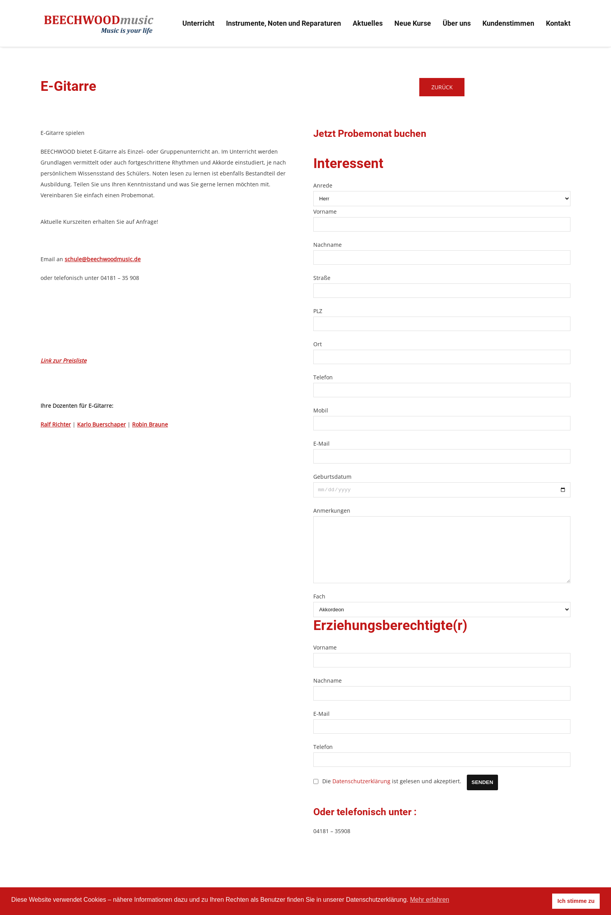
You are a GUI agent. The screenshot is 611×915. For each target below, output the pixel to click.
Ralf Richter (56, 424)
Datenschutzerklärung (361, 794)
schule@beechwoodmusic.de (103, 259)
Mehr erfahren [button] (429, 899)
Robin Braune (150, 424)
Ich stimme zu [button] (576, 901)
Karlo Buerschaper (101, 424)
